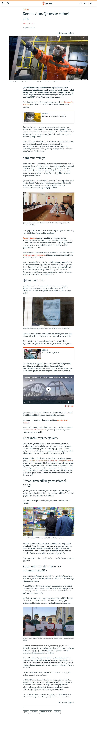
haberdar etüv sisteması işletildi (34, 430)
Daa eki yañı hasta (29, 238)
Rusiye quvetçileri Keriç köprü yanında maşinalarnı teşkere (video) (49, 378)
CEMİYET (26, 9)
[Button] (63, 33)
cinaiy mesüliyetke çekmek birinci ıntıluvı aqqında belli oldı (51, 461)
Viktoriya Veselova (29, 24)
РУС (80, 3)
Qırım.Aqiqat (30, 380)
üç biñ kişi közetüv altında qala (34, 255)
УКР (85, 3)
